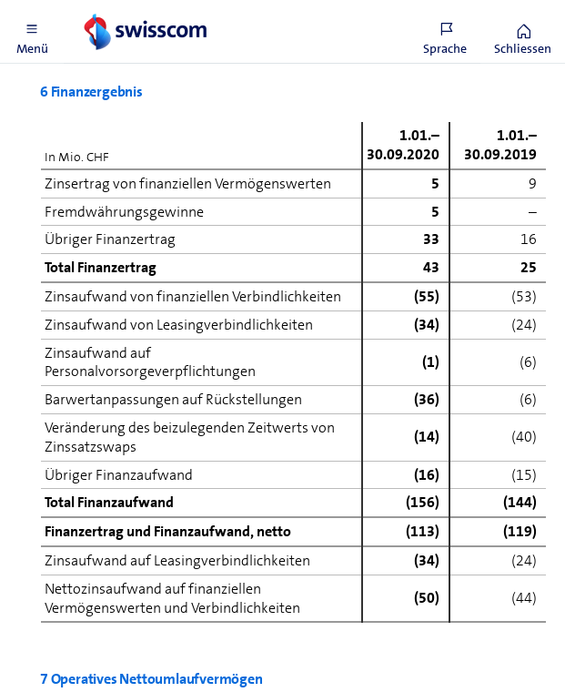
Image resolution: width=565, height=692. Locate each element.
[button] (32, 32)
